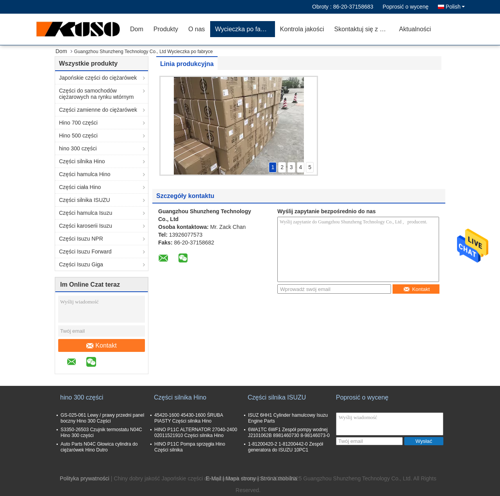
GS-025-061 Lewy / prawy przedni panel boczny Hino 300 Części (102, 418)
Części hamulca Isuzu (85, 213)
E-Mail (213, 478)
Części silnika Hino (82, 161)
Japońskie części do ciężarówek (98, 78)
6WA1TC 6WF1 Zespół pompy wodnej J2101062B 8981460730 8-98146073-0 (289, 432)
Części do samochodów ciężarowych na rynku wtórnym (96, 93)
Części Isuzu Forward (85, 251)
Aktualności (415, 29)
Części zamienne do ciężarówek (98, 110)
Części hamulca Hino (85, 174)
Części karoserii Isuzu (85, 226)
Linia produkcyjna (187, 64)
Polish (455, 7)
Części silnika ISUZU (84, 200)
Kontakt (101, 345)
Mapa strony (241, 478)
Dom (136, 29)
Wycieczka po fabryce (245, 29)
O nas (196, 29)
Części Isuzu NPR (81, 239)
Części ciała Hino (80, 187)
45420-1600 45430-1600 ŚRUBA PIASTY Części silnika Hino (188, 418)
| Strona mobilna (277, 478)
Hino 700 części (78, 123)
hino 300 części (78, 148)
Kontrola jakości (302, 29)
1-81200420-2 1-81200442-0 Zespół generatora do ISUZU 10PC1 (285, 447)
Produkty (166, 29)
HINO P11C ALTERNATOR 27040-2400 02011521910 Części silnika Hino (195, 432)
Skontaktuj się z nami (363, 29)
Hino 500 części (78, 135)
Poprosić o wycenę (405, 7)
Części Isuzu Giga (81, 264)
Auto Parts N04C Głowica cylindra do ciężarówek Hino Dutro (99, 447)
